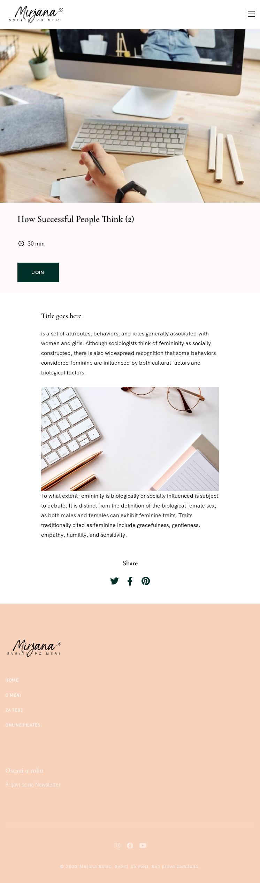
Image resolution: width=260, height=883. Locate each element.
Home (11, 680)
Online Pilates (22, 725)
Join (38, 272)
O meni (13, 695)
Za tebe (14, 710)
